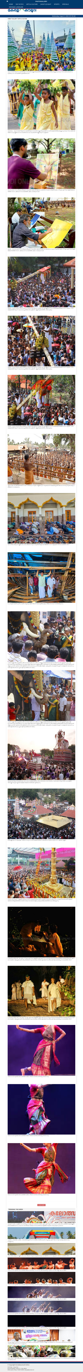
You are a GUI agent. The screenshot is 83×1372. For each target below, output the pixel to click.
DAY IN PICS (19, 4)
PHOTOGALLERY (27, 1)
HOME (11, 4)
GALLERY (14, 18)
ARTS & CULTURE (32, 4)
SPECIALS (65, 4)
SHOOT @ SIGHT (45, 4)
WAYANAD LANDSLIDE (16, 7)
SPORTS (56, 4)
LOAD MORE (41, 1205)
